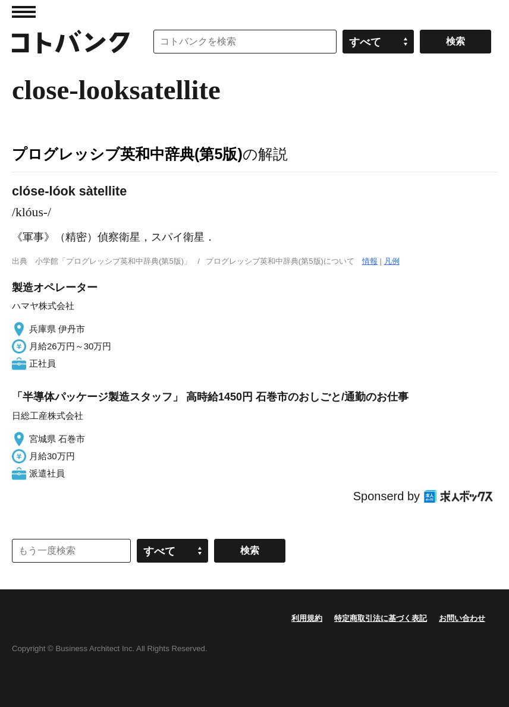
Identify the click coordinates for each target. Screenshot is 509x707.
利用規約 (306, 618)
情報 (370, 261)
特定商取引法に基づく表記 (380, 618)
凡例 (392, 261)
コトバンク (71, 41)
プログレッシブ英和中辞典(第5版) (127, 154)
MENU (24, 12)
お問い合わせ (462, 618)
